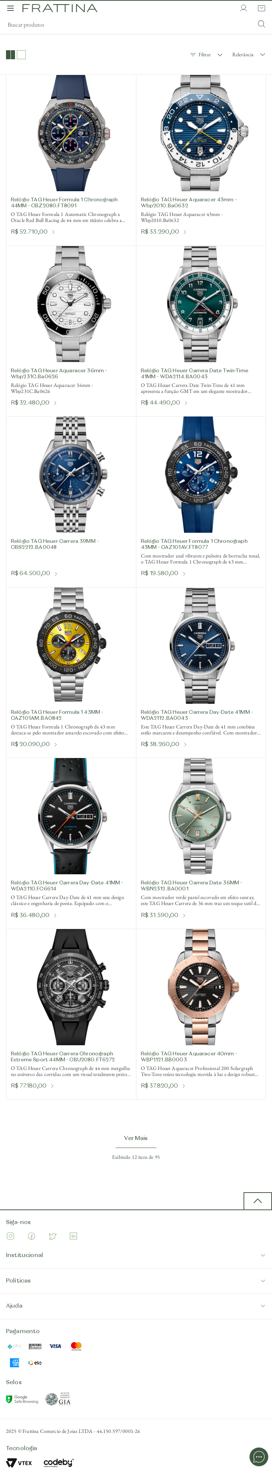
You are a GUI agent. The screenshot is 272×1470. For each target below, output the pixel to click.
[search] (136, 25)
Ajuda (136, 1306)
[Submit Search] (262, 25)
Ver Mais (136, 1139)
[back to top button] (258, 1201)
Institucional (136, 1255)
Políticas (136, 1281)
